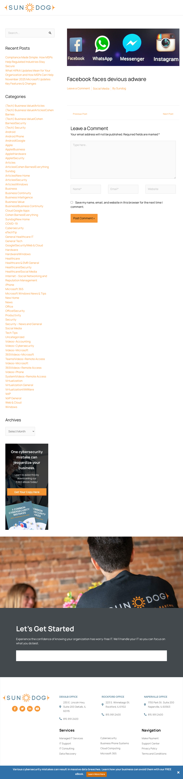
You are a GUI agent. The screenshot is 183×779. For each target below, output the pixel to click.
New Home (12, 294)
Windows (11, 401)
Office (9, 302)
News (9, 298)
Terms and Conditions (154, 747)
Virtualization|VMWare (20, 383)
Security (10, 315)
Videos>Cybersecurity (19, 341)
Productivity (13, 311)
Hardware (11, 246)
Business (11, 187)
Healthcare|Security (18, 264)
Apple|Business (15, 148)
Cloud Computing (110, 742)
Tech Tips (11, 328)
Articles (10, 161)
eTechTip (11, 229)
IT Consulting (66, 742)
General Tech (14, 238)
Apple (9, 144)
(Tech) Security (15, 127)
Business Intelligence (19, 195)
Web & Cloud (13, 396)
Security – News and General (24, 319)
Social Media (13, 324)
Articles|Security (16, 178)
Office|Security (15, 306)
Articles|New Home (17, 174)
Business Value (15, 199)
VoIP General (13, 392)
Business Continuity (18, 191)
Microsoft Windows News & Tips (25, 289)
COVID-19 (11, 221)
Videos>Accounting (18, 336)
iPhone (10, 281)
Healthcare (12, 255)
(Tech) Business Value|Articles (25, 105)
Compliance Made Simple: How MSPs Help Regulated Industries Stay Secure (29, 62)
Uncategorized (14, 332)
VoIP (8, 388)
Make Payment (150, 732)
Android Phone (15, 135)
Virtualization (14, 375)
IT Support (65, 737)
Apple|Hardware (15, 152)
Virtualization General (19, 379)
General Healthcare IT (19, 234)
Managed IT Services (71, 732)
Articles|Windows (16, 182)
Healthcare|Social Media (21, 268)
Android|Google (15, 139)
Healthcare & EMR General (22, 259)
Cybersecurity (14, 225)
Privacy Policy (149, 742)
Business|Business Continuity (24, 204)
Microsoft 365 (14, 285)
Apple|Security (14, 157)
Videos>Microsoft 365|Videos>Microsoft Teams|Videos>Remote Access (25, 349)
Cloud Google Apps (17, 208)
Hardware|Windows (18, 251)
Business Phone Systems (114, 737)
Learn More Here (96, 774)
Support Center (151, 737)
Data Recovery (67, 747)
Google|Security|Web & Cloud (24, 242)
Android (10, 131)
